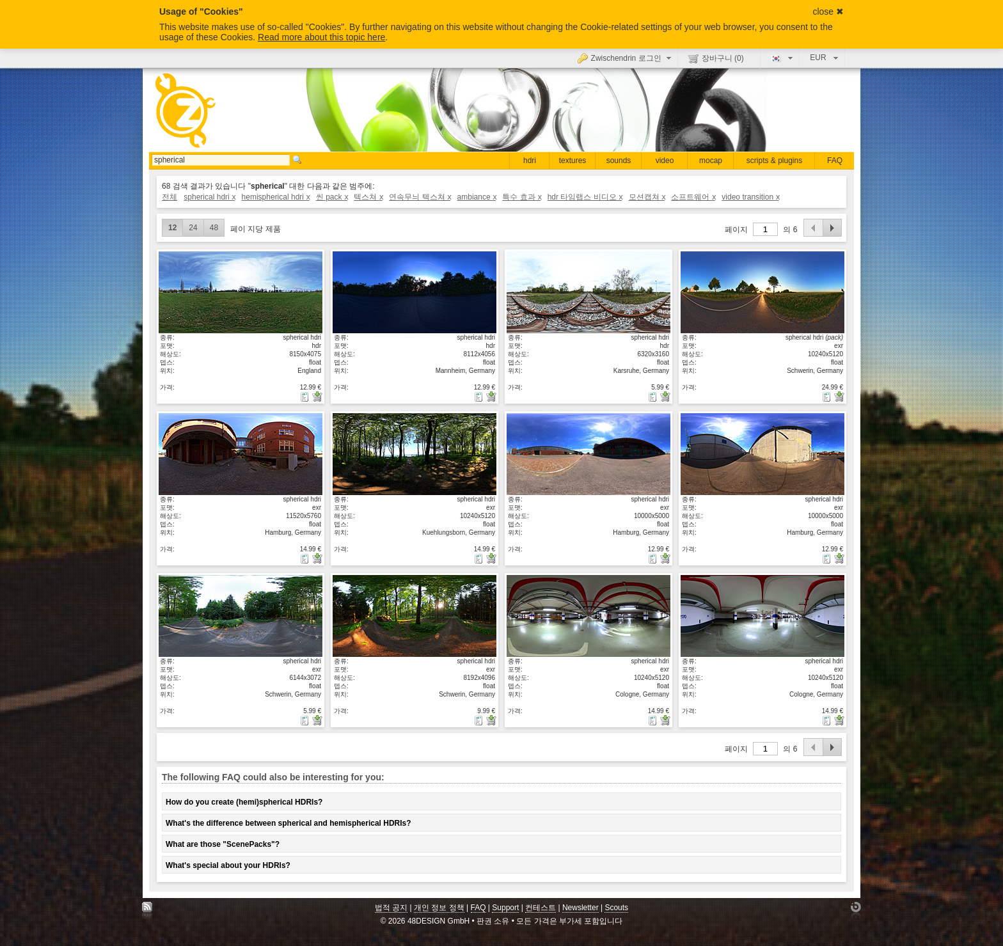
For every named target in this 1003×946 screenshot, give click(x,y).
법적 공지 (391, 907)
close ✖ (828, 11)
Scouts (616, 907)
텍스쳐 (368, 197)
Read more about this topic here (321, 37)
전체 (169, 197)
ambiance (476, 197)
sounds (618, 160)
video (665, 160)
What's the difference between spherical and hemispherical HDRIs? (288, 823)
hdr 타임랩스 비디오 (585, 197)
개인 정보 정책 (439, 907)
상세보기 (240, 291)
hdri (529, 160)
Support (505, 907)
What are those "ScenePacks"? (223, 844)
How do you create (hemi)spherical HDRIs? (244, 802)
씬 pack (331, 197)
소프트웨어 (693, 197)
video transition (750, 197)
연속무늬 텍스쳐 (419, 197)
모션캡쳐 (647, 197)
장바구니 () (716, 58)
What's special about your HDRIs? (228, 865)
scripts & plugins (774, 160)
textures (573, 160)
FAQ (834, 160)
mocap (710, 160)
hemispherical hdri (276, 197)
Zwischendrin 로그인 (626, 57)
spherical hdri (209, 197)
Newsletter (580, 907)
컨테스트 (540, 907)
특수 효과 (521, 197)
